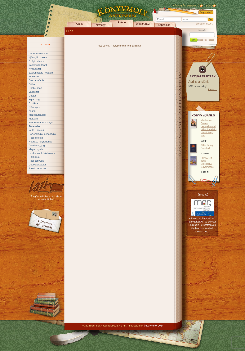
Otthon (32, 84)
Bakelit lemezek (37, 168)
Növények (34, 107)
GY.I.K (124, 325)
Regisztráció (206, 12)
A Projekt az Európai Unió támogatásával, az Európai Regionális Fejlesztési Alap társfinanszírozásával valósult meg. (202, 225)
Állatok (32, 111)
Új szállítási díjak (91, 325)
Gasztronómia (36, 80)
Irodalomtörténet (38, 65)
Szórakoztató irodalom (41, 72)
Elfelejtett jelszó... (204, 23)
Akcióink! (45, 44)
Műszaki (33, 118)
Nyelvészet (35, 68)
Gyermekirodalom (38, 53)
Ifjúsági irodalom (38, 57)
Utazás (32, 95)
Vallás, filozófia (37, 130)
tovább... (212, 89)
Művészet (34, 76)
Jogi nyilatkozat (110, 325)
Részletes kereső (206, 40)
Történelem (35, 126)
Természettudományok (41, 122)
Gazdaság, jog (37, 145)
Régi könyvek (36, 160)
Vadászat (34, 91)
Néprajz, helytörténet (40, 141)
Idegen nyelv (36, 149)
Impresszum (135, 325)
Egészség (34, 99)
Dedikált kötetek (38, 164)
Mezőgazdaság (37, 114)
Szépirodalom (36, 61)
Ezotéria (33, 103)
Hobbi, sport (35, 88)
